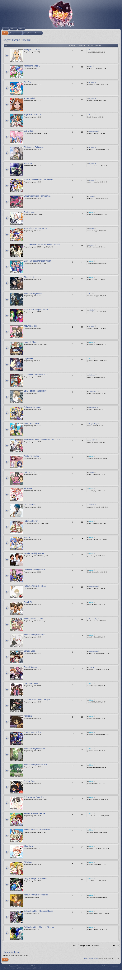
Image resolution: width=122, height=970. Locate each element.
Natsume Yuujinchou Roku (35, 765)
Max (90, 294)
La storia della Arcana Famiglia (37, 700)
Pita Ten (27, 82)
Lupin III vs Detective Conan (36, 375)
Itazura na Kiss (30, 326)
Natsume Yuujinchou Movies (36, 895)
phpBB (13, 966)
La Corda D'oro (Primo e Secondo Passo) (42, 245)
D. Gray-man (29, 212)
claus (90, 667)
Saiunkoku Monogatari (33, 407)
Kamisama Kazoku (32, 66)
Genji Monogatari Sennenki (35, 878)
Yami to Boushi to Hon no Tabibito (38, 180)
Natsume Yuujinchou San (35, 586)
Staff (85, 958)
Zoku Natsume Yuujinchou (35, 391)
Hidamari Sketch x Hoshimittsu (37, 830)
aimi (90, 66)
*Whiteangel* (93, 391)
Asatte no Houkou (31, 456)
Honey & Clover (30, 342)
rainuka (91, 196)
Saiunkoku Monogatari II (34, 570)
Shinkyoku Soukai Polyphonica (37, 196)
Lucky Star (28, 131)
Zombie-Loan (29, 651)
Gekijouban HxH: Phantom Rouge (38, 911)
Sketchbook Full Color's (34, 147)
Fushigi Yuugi (29, 781)
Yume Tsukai (29, 98)
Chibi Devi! (28, 846)
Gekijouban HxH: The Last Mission (39, 927)
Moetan (27, 537)
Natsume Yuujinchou (33, 293)
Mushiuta (28, 163)
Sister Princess (30, 667)
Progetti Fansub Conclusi (16, 39)
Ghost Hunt (29, 277)
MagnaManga (93, 424)
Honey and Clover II (32, 423)
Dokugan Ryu (93, 131)
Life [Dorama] (29, 504)
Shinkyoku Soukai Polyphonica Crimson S (42, 440)
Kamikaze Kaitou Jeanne (34, 813)
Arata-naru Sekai (31, 683)
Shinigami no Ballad (32, 49)
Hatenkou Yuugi (31, 472)
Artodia (115, 966)
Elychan (91, 50)
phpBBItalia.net (21, 968)
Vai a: (75, 945)
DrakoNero (92, 407)
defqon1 (91, 245)
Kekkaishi (28, 716)
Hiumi (91, 212)
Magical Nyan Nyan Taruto (35, 228)
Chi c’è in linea (11, 952)
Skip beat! (28, 862)
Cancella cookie (93, 958)
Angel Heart (29, 358)
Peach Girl (28, 602)
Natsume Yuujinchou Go (34, 748)
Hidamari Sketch (31, 521)
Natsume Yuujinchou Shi (34, 635)
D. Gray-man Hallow (32, 732)
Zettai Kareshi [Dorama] (34, 553)
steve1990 (92, 440)
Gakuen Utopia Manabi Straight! (37, 261)
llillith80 (91, 505)
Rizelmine (28, 488)
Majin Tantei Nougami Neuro (36, 310)
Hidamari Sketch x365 (33, 618)
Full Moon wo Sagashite (34, 797)
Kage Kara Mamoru (32, 114)
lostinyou (92, 375)
